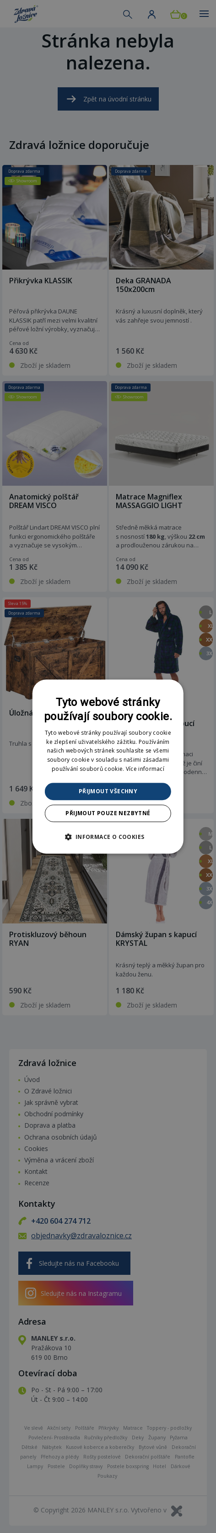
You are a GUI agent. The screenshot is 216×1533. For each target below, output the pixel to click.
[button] (107, 836)
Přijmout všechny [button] (108, 791)
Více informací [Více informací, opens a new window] (145, 769)
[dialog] (108, 766)
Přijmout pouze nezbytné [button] (107, 813)
